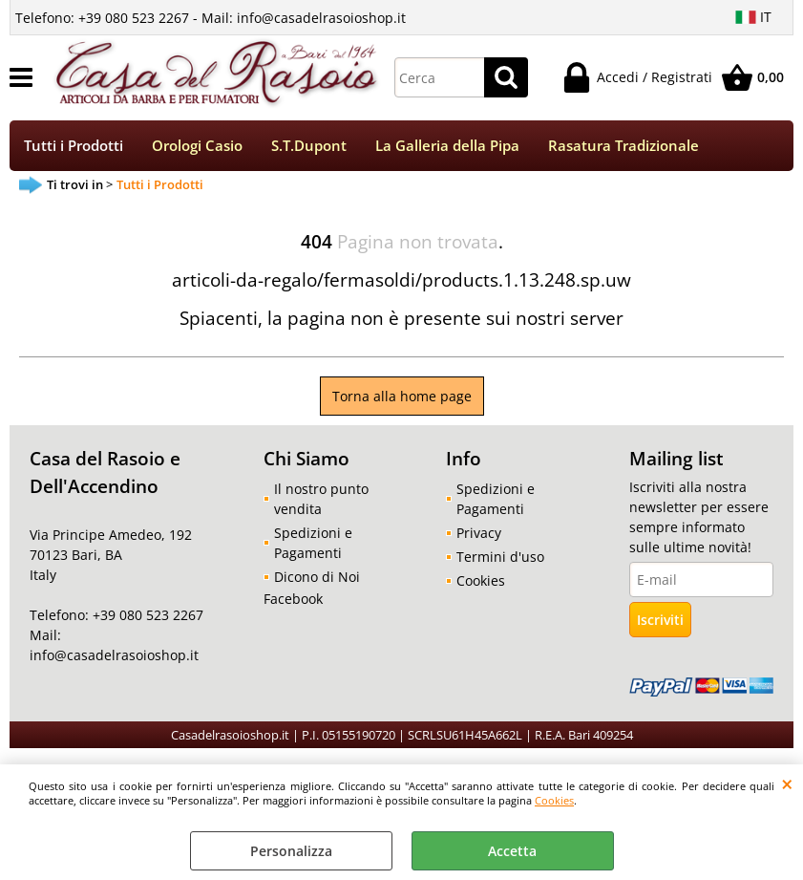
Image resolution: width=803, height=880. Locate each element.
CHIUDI (787, 783)
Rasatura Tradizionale (623, 146)
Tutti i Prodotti (73, 146)
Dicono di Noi (317, 577)
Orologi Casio (197, 146)
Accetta (512, 851)
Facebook (293, 599)
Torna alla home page (402, 396)
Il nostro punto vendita (321, 499)
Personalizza (291, 851)
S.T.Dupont (309, 146)
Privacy (478, 533)
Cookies (554, 800)
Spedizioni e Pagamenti (313, 543)
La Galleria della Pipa (447, 146)
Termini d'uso (500, 556)
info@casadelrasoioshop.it (114, 655)
